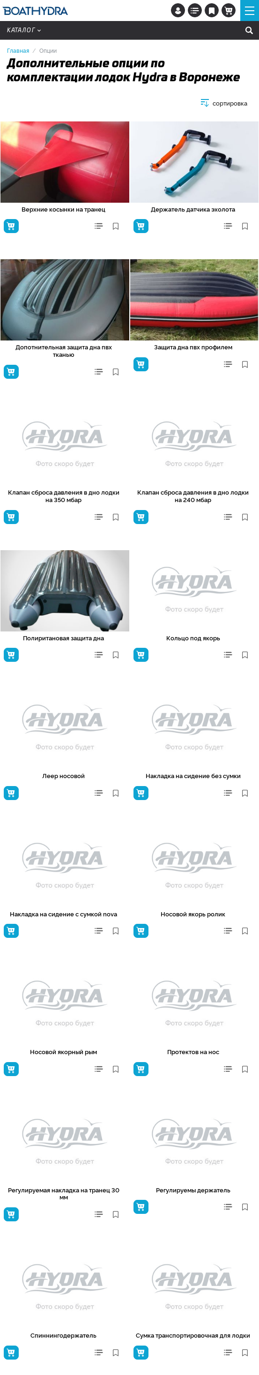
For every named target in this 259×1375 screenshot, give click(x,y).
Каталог (24, 30)
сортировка (230, 103)
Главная (18, 50)
